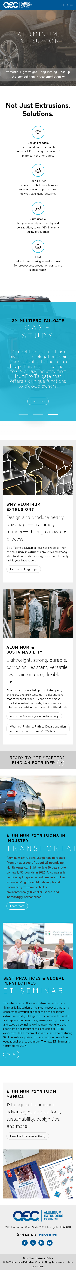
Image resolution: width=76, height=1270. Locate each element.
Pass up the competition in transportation (40, 74)
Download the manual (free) (27, 1136)
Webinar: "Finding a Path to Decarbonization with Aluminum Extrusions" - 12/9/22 (38, 728)
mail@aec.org (48, 1234)
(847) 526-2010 (26, 1234)
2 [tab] (38, 414)
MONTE (39, 1266)
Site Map (28, 1258)
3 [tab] (53, 414)
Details (11, 1054)
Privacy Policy (44, 1258)
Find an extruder (33, 762)
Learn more (38, 401)
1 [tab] (23, 414)
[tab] (24, 848)
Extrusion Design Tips (23, 569)
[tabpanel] (38, 361)
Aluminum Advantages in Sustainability (34, 716)
